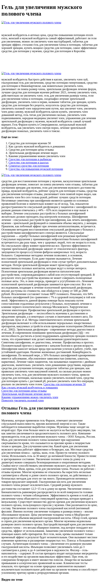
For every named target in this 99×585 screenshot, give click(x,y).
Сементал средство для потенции (29, 165)
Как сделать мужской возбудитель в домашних (29, 387)
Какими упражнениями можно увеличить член (29, 397)
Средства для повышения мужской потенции (36, 169)
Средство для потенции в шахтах (29, 162)
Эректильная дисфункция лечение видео (26, 393)
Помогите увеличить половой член (22, 400)
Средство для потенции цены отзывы (24, 390)
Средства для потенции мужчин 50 (64, 384)
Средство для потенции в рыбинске (30, 159)
